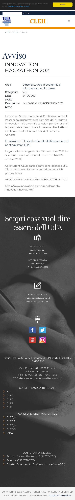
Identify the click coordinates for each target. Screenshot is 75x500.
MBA (10, 433)
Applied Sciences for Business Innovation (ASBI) (36, 464)
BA (8, 391)
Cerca (26, 13)
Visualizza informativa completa (18, 6)
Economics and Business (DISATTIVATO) (31, 456)
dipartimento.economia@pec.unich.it (40, 378)
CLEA (10, 395)
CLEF (10, 403)
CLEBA (11, 421)
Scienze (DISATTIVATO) (21, 460)
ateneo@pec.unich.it (40, 298)
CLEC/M (12, 425)
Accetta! (62, 4)
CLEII (7, 32)
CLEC (10, 399)
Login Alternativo (60, 495)
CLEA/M (12, 417)
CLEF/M (11, 429)
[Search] (12, 13)
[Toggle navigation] (69, 13)
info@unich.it (40, 294)
